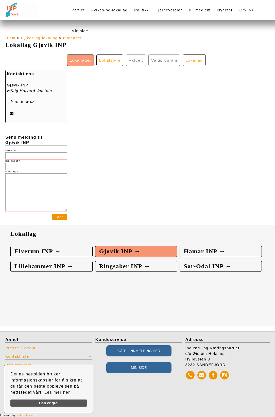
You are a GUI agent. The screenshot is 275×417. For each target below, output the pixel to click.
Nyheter (225, 10)
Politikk (141, 10)
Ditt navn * (12, 150)
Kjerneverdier (169, 10)
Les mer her (57, 392)
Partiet (78, 10)
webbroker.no (25, 415)
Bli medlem (200, 10)
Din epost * (12, 161)
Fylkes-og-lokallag (109, 10)
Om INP (247, 10)
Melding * (11, 171)
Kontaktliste (17, 356)
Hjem (10, 38)
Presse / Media (20, 348)
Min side (80, 31)
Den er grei (49, 403)
